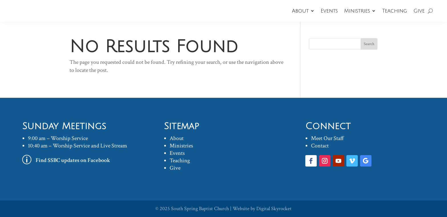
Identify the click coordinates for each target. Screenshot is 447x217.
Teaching (394, 11)
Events (329, 11)
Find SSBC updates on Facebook (73, 160)
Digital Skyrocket (274, 208)
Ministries (357, 11)
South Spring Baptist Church (200, 208)
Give (419, 11)
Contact (320, 145)
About (300, 11)
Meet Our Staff (327, 138)
